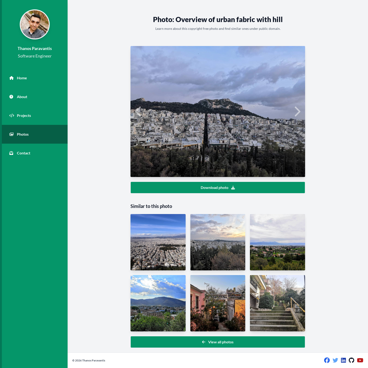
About (18, 97)
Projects (20, 115)
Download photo (218, 187)
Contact (19, 153)
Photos (19, 134)
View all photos (218, 342)
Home (18, 78)
